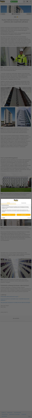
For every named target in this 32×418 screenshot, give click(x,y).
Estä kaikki (8, 214)
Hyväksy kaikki (23, 214)
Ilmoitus (8, 202)
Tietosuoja (29, 217)
